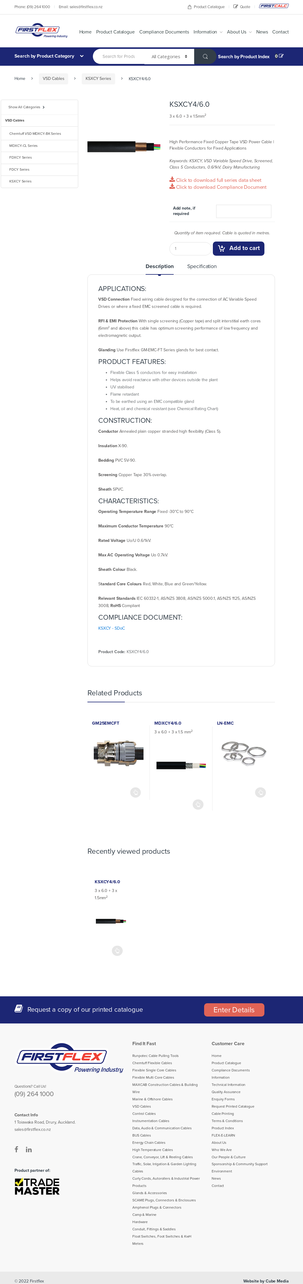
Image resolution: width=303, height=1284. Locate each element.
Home (98, 31)
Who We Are (221, 1150)
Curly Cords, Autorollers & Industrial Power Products (163, 1182)
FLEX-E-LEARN (224, 1136)
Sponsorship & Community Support (237, 1164)
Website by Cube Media (268, 1274)
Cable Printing (222, 1114)
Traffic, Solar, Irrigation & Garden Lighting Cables (163, 1168)
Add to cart (244, 248)
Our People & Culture (227, 1157)
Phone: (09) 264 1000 (31, 7)
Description (160, 267)
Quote (242, 6)
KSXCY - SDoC (112, 628)
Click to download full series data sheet (211, 180)
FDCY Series (16, 169)
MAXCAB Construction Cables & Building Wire (163, 1088)
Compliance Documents (170, 31)
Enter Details (234, 1010)
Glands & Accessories (147, 1193)
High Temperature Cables (150, 1150)
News (264, 31)
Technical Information (227, 1085)
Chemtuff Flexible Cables (150, 1063)
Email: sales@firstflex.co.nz (77, 7)
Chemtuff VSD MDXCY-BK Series (32, 133)
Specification (201, 267)
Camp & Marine (144, 1215)
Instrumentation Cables (148, 1121)
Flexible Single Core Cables (152, 1070)
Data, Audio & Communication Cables (159, 1128)
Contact (281, 31)
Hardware (139, 1222)
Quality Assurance (225, 1092)
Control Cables (142, 1114)
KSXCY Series (96, 78)
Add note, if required (183, 211)
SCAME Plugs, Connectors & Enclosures (161, 1200)
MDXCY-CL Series (21, 146)
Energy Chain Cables (147, 1143)
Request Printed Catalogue (230, 1107)
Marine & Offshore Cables (151, 1099)
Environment (221, 1171)
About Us (239, 31)
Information (209, 31)
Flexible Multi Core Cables (151, 1078)
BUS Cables (141, 1136)
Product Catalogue (208, 7)
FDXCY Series (18, 157)
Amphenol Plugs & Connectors (154, 1208)
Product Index (222, 1128)
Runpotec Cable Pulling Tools (153, 1056)
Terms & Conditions (226, 1121)
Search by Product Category (43, 56)
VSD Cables (52, 78)
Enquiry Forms (222, 1099)
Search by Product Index (243, 56)
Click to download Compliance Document (214, 187)
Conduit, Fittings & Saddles (152, 1229)
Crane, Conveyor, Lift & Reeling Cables (160, 1157)
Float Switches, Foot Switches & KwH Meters (165, 1237)
